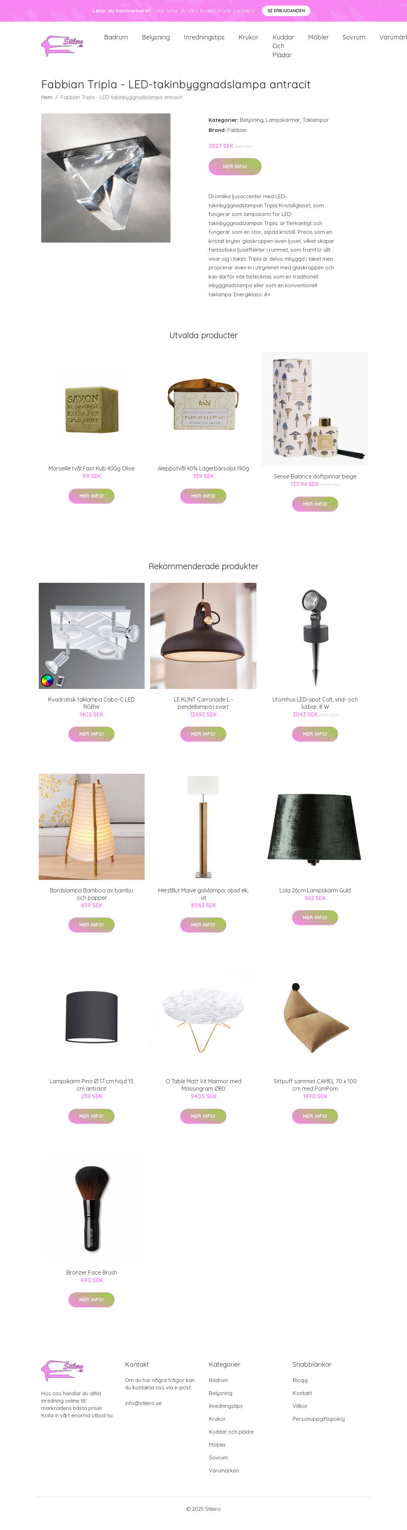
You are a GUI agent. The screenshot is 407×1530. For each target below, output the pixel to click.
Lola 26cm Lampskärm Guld (315, 899)
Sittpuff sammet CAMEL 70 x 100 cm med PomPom (315, 1094)
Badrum (116, 42)
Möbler (318, 42)
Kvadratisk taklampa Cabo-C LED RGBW (91, 712)
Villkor (300, 1415)
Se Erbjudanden (286, 10)
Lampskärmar (283, 129)
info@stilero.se (143, 1412)
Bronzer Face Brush (91, 1281)
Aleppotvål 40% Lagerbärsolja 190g (203, 477)
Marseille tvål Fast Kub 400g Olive (92, 477)
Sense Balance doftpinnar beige (315, 485)
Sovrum (354, 42)
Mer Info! (235, 175)
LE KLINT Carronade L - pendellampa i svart (203, 712)
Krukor (249, 42)
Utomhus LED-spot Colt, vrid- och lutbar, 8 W (315, 712)
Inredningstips (204, 42)
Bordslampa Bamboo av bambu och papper (91, 903)
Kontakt (302, 1402)
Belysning (156, 42)
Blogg (300, 1389)
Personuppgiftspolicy (319, 1428)
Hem (46, 106)
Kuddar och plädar (283, 50)
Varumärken (224, 1479)
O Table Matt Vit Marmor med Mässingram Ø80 (203, 1094)
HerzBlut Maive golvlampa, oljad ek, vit (203, 903)
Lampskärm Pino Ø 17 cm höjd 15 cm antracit (91, 1094)
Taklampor (316, 129)
